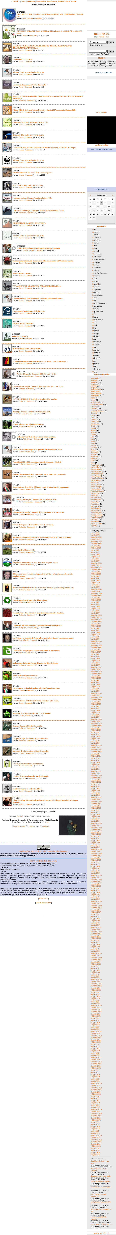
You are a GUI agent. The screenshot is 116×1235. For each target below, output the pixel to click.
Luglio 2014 (95, 845)
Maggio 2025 (95, 1127)
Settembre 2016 (96, 901)
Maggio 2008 (95, 684)
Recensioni (94, 452)
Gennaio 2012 (95, 780)
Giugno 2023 (95, 1077)
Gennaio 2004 (95, 572)
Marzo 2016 (95, 888)
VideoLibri (94, 502)
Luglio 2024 (95, 1105)
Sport (92, 461)
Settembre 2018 (96, 953)
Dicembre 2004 (96, 596)
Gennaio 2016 (95, 884)
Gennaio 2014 (95, 832)
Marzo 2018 (95, 940)
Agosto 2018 (95, 951)
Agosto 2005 (95, 613)
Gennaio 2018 (95, 936)
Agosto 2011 (95, 769)
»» (47, 822)
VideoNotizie (41, 1)
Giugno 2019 (95, 973)
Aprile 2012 (95, 786)
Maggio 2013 (95, 815)
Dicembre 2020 (96, 1012)
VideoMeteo (95, 504)
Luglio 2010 (95, 741)
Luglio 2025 (95, 1131)
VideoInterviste (96, 500)
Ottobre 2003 (95, 565)
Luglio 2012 (95, 793)
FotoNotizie (30, 1)
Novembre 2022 (96, 1062)
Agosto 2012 (95, 795)
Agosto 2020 (95, 1003)
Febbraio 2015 (96, 860)
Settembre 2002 (96, 537)
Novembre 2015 (96, 880)
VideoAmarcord (96, 465)
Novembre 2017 (96, 932)
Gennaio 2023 (95, 1066)
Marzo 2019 (95, 966)
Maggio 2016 (95, 893)
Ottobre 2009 (95, 721)
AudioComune (28, 376)
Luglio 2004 (95, 585)
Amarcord (94, 378)
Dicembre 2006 (96, 648)
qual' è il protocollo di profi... (101, 1181)
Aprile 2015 (95, 864)
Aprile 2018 (95, 942)
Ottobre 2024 (95, 1111)
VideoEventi (95, 493)
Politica (93, 450)
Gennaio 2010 (95, 728)
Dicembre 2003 (96, 570)
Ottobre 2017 (95, 929)
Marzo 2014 (95, 836)
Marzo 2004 (95, 576)
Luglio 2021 (95, 1027)
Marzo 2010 (95, 732)
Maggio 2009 (95, 710)
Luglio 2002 (95, 533)
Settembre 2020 (96, 1005)
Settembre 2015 (96, 875)
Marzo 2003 (95, 550)
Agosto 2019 (95, 977)
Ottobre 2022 (95, 1059)
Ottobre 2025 (95, 1137)
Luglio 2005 (95, 611)
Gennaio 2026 (95, 1144)
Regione (93, 454)
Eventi (25, 35)
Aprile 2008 (95, 682)
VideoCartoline (96, 480)
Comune (22, 389)
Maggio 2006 (95, 632)
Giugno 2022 (95, 1051)
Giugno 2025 (95, 1129)
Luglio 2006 (95, 637)
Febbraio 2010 (96, 730)
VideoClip (94, 482)
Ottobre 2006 (95, 643)
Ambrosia (22, 527)
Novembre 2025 (96, 1140)
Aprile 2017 (95, 916)
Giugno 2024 (95, 1103)
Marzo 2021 (95, 1018)
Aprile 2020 (95, 994)
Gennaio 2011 (95, 754)
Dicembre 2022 (96, 1064)
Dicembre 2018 (96, 960)
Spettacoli (22, 778)
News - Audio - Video (101, 374)
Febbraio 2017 (96, 912)
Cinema (93, 406)
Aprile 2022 (95, 1046)
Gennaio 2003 (95, 546)
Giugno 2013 (95, 817)
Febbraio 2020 (96, 990)
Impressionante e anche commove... (99, 1170)
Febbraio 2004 (96, 574)
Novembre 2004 (96, 593)
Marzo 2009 (95, 706)
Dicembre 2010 (96, 752)
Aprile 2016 (95, 890)
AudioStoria (95, 396)
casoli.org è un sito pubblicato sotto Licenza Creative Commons (43, 851)
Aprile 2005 (95, 604)
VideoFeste (94, 495)
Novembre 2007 (96, 671)
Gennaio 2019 (95, 962)
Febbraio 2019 (96, 964)
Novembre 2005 (96, 619)
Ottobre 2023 (95, 1085)
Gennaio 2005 (95, 598)
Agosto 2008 (95, 691)
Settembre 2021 (96, 1031)
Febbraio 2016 (96, 886)
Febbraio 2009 (96, 704)
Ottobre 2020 (95, 1007)
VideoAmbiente (96, 467)
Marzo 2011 (95, 758)
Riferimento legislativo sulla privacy (43, 861)
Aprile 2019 (95, 968)
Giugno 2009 (95, 713)
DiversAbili (95, 422)
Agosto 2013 (95, 821)
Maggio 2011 (95, 762)
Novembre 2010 (96, 749)
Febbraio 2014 (96, 834)
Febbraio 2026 (96, 1146)
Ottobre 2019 (95, 981)
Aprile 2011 (95, 760)
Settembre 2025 (96, 1135)
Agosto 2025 (95, 1133)
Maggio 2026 (95, 1153)
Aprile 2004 (95, 578)
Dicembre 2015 (96, 882)
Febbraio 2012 (96, 782)
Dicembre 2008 (96, 700)
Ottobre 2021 (95, 1033)
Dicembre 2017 (96, 934)
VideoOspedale (96, 510)
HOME (15, 1)
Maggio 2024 (95, 1101)
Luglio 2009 (95, 715)
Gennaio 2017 (95, 910)
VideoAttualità (96, 476)
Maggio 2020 (95, 997)
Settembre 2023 (96, 1083)
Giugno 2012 (95, 791)
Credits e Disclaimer (43, 903)
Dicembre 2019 (96, 986)
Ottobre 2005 (95, 617)
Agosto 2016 (95, 899)
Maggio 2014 (95, 841)
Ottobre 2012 (95, 799)
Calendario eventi (97, 404)
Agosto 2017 (95, 925)
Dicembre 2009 (96, 726)
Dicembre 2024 (96, 1116)
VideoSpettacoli (96, 517)
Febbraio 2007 (96, 652)
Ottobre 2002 (95, 539)
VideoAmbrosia (96, 469)
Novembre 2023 (96, 1088)
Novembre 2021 (96, 1036)
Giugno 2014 (95, 843)
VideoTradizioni (96, 523)
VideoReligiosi (96, 513)
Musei (93, 443)
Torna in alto (43, 898)
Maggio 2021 (95, 1023)
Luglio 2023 (95, 1079)
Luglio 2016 (95, 897)
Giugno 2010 (95, 739)
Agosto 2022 (95, 1055)
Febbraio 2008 (96, 678)
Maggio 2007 (95, 658)
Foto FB (93, 428)
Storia (93, 463)
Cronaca (22, 414)
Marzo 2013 (95, 810)
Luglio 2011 (95, 767)
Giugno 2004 (95, 583)
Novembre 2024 (96, 1114)
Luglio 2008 (95, 689)
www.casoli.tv (101, 113)
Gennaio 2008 (95, 676)
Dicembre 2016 (96, 908)
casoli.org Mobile (101, 145)
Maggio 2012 (95, 788)
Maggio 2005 (95, 606)
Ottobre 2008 (95, 695)
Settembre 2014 (96, 849)
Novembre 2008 (96, 697)
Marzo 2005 (95, 602)
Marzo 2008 (95, 680)
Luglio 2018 (95, 949)
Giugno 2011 (95, 765)
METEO (101, 58)
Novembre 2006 (96, 645)
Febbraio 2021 (96, 1016)
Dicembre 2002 (96, 544)
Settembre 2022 (96, 1057)
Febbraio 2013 (96, 808)
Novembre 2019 (96, 984)
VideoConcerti (96, 484)
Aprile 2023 (95, 1072)
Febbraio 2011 (96, 756)
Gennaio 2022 (95, 1040)
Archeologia (95, 385)
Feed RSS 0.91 (101, 34)
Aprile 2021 (95, 1020)
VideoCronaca (96, 489)
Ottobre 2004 (95, 591)
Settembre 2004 (96, 589)
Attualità (94, 387)
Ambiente (22, 101)
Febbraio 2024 (96, 1094)
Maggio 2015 (95, 867)
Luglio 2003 (95, 559)
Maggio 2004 (95, 580)
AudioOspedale (96, 393)
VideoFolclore (96, 497)
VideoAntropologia (97, 471)
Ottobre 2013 (95, 825)
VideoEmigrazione (97, 491)
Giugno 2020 (95, 999)
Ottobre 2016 (95, 903)
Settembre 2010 (96, 745)
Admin (19, 816)
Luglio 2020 (95, 1001)
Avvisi (21, 87)
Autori (73, 1)
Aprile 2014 (95, 838)
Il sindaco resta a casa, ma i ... (101, 1176)
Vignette (94, 526)
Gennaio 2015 (95, 858)
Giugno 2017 (95, 921)
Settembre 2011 (96, 771)
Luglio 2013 (95, 819)
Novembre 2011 (96, 775)
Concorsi (94, 415)
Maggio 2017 (95, 919)
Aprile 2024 (95, 1098)
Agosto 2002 (95, 535)
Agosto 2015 (95, 873)
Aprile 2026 (95, 1150)
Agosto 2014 (95, 847)
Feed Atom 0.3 (101, 37)
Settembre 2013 (96, 823)
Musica (93, 445)
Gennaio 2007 (95, 650)
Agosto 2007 (95, 665)
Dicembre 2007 (96, 674)
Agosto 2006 (95, 639)
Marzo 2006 (95, 628)
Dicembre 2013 (96, 830)
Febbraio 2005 (96, 600)
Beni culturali (28, 18)
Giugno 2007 (95, 661)
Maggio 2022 (95, 1049)
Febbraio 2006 (96, 626)
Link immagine (18, 826)
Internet (93, 430)
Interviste (94, 432)
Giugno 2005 (95, 609)
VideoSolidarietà (96, 515)
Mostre (21, 150)
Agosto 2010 (95, 743)
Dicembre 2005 (96, 622)
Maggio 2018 (95, 945)
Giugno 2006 (95, 635)
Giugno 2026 (95, 1155)
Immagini (44, 826)
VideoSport (95, 519)
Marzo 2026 (95, 1148)
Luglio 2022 (95, 1053)
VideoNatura (27, 439)
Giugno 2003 (95, 557)
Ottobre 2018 (95, 955)
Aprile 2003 (95, 552)
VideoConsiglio (28, 250)
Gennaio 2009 (95, 702)
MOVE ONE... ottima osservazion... (98, 1195)
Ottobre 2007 (95, 669)
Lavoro (93, 435)
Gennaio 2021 (95, 1014)
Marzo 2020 (95, 992)
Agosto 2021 (95, 1029)
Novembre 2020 (96, 1010)
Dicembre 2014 (96, 856)
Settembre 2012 (96, 797)
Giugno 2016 (95, 895)
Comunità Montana (97, 411)
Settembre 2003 (96, 563)
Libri (92, 437)
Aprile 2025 (95, 1124)
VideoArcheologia (97, 474)
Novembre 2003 (96, 567)
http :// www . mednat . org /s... (101, 1224)
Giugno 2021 (95, 1025)
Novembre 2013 (96, 828)
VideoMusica (95, 506)
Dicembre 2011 (96, 778)
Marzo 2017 (95, 914)
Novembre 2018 (96, 958)
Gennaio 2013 (95, 806)
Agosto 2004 (95, 587)
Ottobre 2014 (95, 851)
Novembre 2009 (96, 723)
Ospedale (94, 448)
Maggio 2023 (95, 1075)
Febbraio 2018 (96, 938)
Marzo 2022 (95, 1044)
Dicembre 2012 (96, 804)
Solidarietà (94, 456)
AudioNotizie (52, 1)
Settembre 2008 (96, 693)
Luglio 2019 (95, 975)
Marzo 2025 (95, 1122)
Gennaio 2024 (95, 1092)
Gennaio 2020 (95, 988)
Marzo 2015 (95, 862)
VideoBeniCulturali (97, 478)
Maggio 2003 (95, 554)
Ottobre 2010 (95, 747)
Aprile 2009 (95, 708)
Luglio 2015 (95, 871)
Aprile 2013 (95, 812)
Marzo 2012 (95, 784)
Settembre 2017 (96, 927)
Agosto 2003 (95, 561)
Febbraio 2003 (96, 548)
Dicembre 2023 (96, 1090)
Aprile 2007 (95, 656)
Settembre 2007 (96, 667)
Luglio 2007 (95, 663)
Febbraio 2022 (96, 1042)
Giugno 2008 (95, 687)
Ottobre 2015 (95, 877)
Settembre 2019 (96, 979)
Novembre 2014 (96, 854)
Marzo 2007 (95, 654)
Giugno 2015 (95, 869)
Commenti (38, 18)
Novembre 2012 (96, 802)
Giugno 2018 (95, 947)
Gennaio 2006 (95, 624)
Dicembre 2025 (96, 1142)
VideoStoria (95, 521)
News (23, 1)
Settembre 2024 (96, 1109)
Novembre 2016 (96, 906)
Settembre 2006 (96, 641)
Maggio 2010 (95, 736)
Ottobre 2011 (95, 773)
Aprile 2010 (95, 734)
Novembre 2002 (96, 541)
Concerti (94, 413)
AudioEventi (95, 391)
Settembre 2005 (96, 615)
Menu (93, 439)
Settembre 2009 (96, 719)
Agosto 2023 (95, 1081)
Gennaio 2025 (95, 1118)
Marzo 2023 (95, 1070)
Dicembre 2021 (96, 1038)
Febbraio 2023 (96, 1068)
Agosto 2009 (95, 717)
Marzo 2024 (95, 1096)
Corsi (21, 716)
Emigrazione (23, 628)
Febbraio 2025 (96, 1120)
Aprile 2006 (95, 630)
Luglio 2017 (95, 923)
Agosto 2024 (95, 1107)
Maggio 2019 (95, 971)
